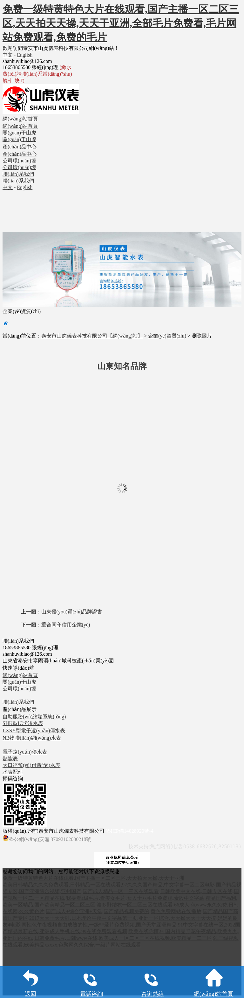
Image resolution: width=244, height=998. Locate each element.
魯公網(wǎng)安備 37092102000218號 (47, 838)
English (24, 55)
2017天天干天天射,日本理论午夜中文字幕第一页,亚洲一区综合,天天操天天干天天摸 (122, 918)
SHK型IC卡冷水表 (23, 723)
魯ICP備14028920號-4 (129, 831)
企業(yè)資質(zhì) (167, 335)
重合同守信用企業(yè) (65, 624)
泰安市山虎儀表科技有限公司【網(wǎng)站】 (92, 335)
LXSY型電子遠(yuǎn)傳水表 (34, 730)
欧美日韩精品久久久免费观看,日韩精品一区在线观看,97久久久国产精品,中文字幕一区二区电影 (109, 884)
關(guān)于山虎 (19, 682)
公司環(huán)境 (19, 688)
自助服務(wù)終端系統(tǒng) (34, 716)
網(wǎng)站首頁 (20, 675)
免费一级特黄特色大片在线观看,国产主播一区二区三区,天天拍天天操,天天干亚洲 (93, 878)
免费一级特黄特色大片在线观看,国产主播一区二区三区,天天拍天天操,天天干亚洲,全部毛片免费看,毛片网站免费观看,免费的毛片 (121, 23)
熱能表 (10, 758)
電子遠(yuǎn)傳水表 (25, 752)
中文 (8, 55)
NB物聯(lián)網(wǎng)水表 (32, 738)
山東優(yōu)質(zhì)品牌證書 (72, 611)
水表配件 (13, 772)
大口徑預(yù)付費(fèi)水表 (31, 765)
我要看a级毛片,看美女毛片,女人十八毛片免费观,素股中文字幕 (135, 898)
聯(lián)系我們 (18, 702)
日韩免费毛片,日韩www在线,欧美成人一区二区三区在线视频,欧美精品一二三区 (123, 938)
